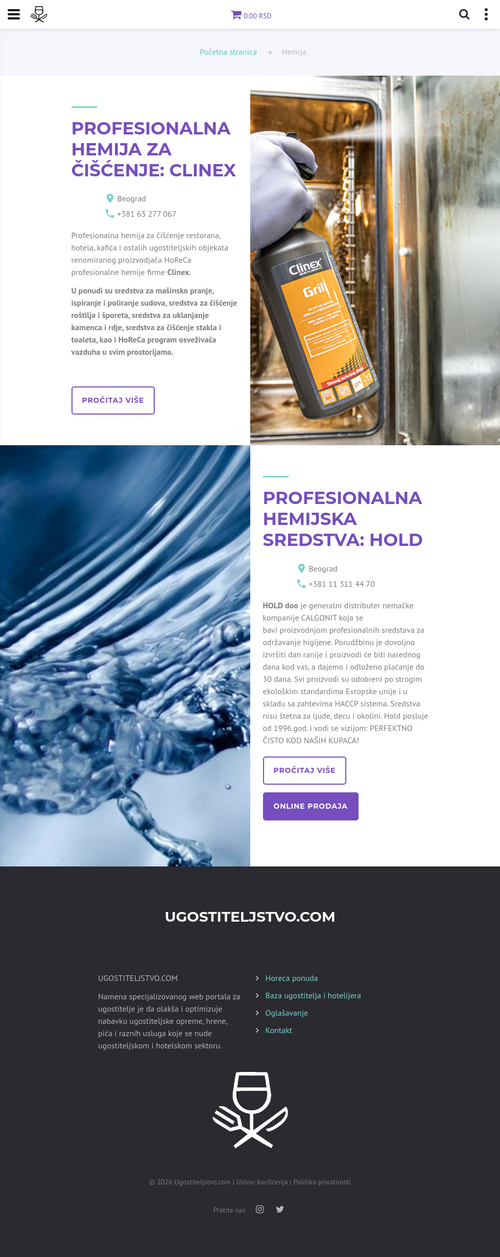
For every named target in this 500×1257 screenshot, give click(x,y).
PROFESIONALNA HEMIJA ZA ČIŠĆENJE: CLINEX (154, 149)
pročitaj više (113, 400)
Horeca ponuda (292, 978)
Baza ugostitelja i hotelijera (313, 995)
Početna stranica (228, 52)
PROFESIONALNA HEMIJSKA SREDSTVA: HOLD (343, 519)
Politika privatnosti (322, 1181)
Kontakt (279, 1030)
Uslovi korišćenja (262, 1181)
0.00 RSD (250, 15)
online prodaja (311, 806)
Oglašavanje (287, 1013)
